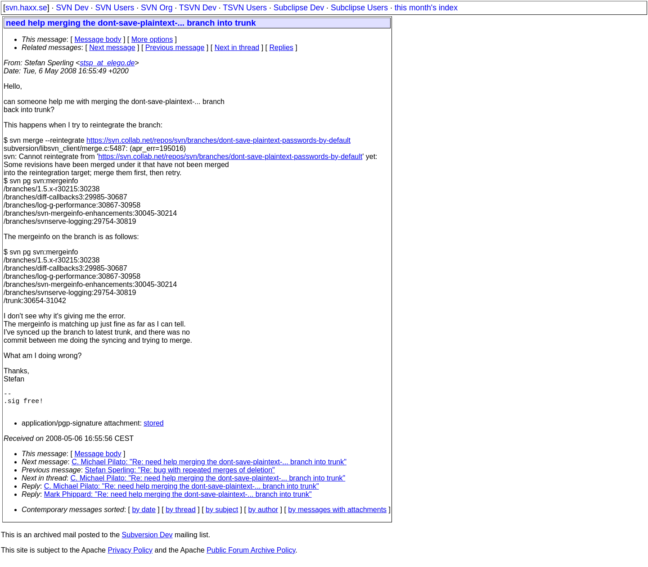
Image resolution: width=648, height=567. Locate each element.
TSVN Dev (197, 7)
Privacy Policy (130, 555)
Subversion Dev (147, 540)
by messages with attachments (337, 515)
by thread (181, 515)
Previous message (175, 47)
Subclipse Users (359, 7)
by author (263, 515)
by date (143, 515)
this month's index (426, 7)
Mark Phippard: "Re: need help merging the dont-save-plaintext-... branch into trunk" (178, 499)
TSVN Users (245, 7)
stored (153, 428)
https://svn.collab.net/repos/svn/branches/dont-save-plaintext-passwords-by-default (218, 140)
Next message (112, 47)
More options (152, 39)
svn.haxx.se (26, 7)
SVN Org (156, 7)
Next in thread (237, 47)
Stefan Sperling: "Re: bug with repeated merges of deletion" (180, 475)
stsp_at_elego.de (107, 63)
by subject (222, 515)
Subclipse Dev (299, 7)
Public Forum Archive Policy (251, 555)
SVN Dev (72, 7)
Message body (97, 39)
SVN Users (114, 7)
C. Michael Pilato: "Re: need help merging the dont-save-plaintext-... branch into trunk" (209, 467)
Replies (281, 47)
